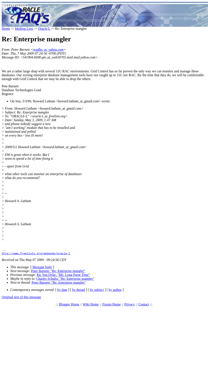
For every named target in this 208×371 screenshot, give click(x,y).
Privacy (129, 305)
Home (6, 28)
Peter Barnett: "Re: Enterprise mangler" (58, 272)
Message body (42, 268)
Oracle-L (44, 28)
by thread (78, 291)
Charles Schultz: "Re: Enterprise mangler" (65, 280)
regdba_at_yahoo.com (48, 49)
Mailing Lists (24, 28)
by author (115, 291)
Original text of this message (21, 298)
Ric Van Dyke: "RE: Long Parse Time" (63, 276)
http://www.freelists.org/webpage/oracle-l (36, 254)
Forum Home (111, 305)
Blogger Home (69, 305)
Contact (143, 305)
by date (62, 291)
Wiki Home (91, 305)
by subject (97, 291)
